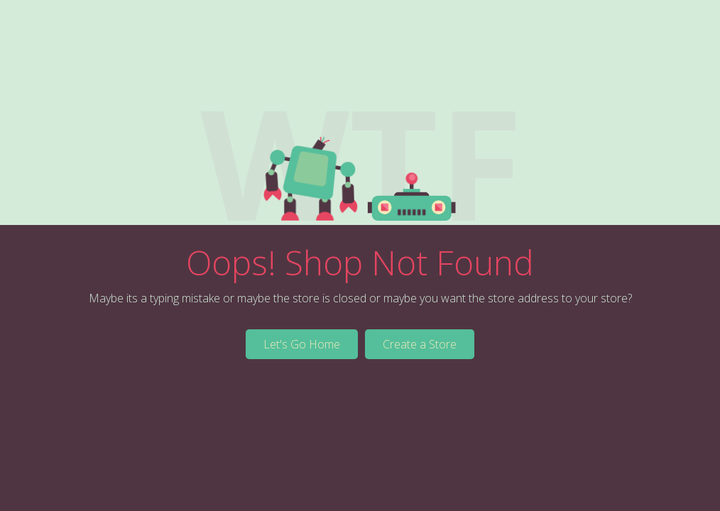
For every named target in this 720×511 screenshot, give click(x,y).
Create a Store (420, 344)
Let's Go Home (301, 344)
